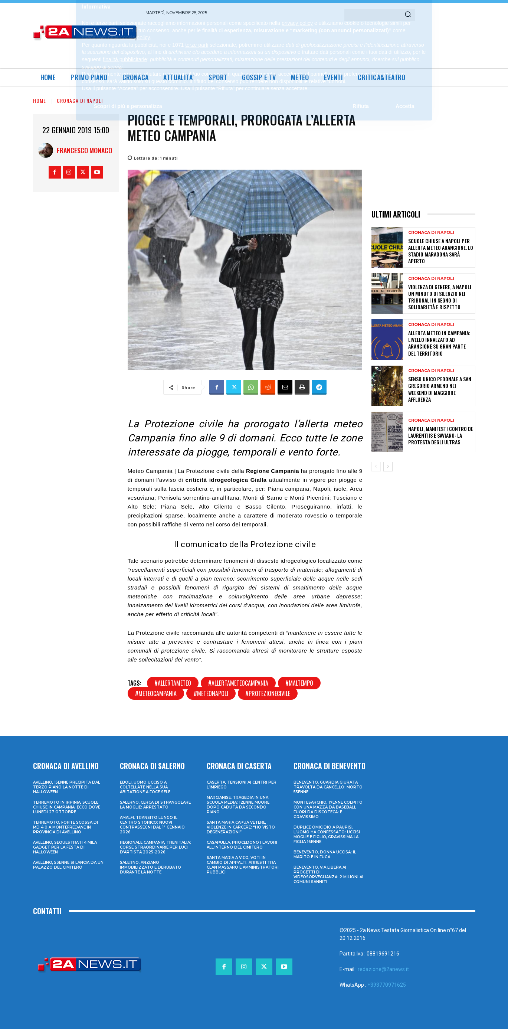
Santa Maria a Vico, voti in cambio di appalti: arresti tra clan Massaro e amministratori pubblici (243, 865)
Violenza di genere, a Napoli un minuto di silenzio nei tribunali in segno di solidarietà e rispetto (439, 297)
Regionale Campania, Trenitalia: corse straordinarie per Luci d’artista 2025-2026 (155, 847)
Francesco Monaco (84, 150)
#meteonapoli (211, 693)
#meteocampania (156, 693)
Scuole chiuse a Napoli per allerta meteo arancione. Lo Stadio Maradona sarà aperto (440, 251)
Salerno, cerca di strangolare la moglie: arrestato (155, 805)
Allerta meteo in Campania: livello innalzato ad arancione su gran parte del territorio (439, 343)
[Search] (408, 15)
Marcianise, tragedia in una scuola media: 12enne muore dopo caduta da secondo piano (238, 804)
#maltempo (299, 683)
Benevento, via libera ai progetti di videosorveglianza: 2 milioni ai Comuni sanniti (328, 874)
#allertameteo (172, 683)
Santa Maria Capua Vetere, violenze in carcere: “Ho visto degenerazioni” (241, 827)
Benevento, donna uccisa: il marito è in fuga (325, 854)
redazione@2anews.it (383, 969)
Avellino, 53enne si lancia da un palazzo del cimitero (68, 865)
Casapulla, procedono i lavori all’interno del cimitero (242, 845)
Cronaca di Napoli (80, 100)
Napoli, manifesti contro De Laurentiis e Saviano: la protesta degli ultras (440, 435)
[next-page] (388, 466)
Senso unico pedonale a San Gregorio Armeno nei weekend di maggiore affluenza (439, 389)
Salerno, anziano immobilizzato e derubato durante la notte (150, 867)
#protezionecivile (267, 693)
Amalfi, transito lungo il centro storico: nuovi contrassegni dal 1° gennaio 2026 (152, 824)
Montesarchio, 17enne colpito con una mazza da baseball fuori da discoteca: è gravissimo (328, 809)
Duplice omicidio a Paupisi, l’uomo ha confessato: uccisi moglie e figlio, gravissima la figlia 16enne (327, 834)
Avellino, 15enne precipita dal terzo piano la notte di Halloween (66, 787)
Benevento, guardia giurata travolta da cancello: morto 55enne (328, 787)
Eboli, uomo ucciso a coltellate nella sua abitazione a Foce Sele (145, 787)
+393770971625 (386, 985)
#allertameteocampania (238, 683)
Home (39, 100)
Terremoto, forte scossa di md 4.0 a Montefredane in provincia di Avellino (65, 827)
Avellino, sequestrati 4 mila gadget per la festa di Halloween (65, 847)
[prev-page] (376, 466)
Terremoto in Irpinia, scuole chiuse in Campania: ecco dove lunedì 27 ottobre (66, 807)
